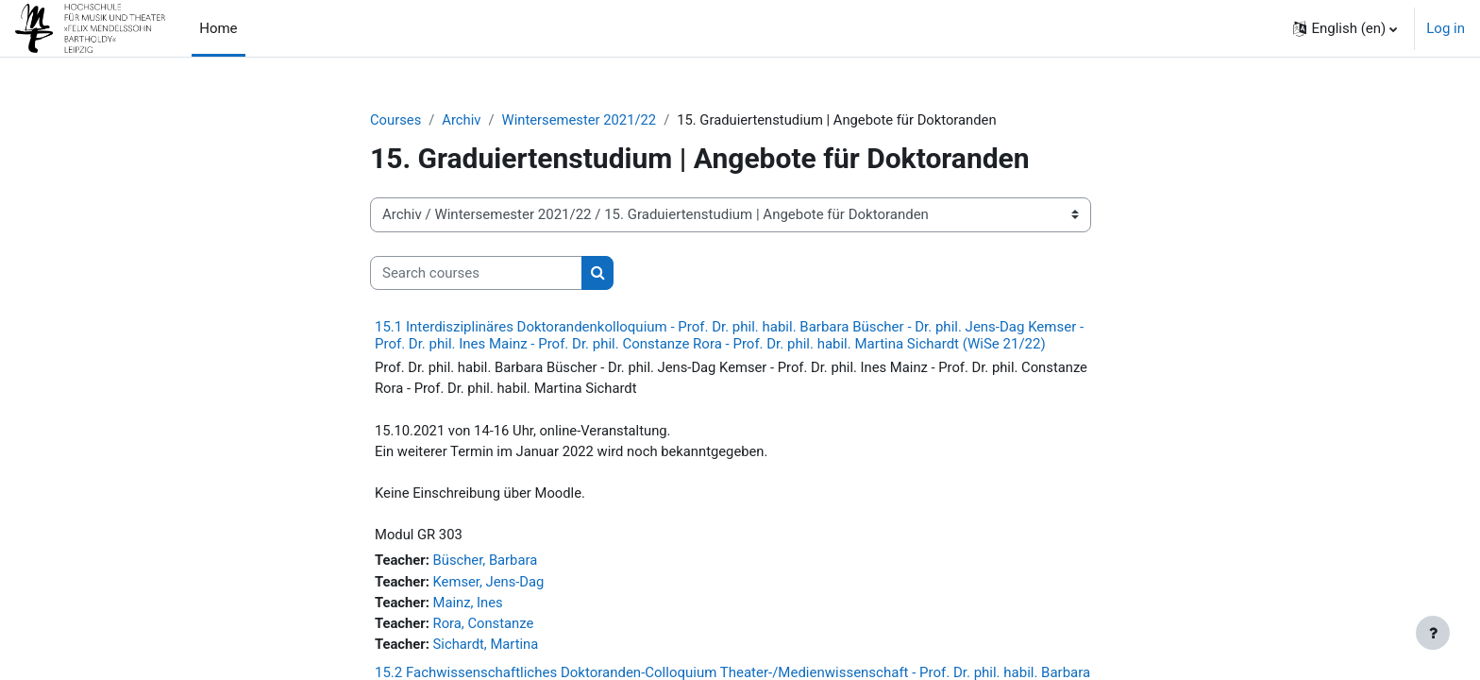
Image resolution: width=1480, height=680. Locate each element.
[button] (1345, 28)
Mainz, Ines (469, 606)
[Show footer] (1433, 633)
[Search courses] (476, 273)
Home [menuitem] (218, 28)
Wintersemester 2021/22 (581, 119)
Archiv (462, 119)
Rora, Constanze (485, 628)
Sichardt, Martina (488, 648)
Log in (1445, 28)
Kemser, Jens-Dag (490, 585)
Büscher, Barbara (487, 563)
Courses (396, 119)
